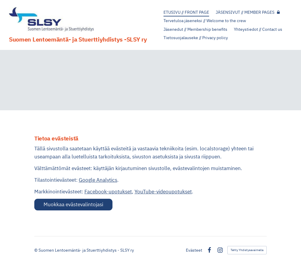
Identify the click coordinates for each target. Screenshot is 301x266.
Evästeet (194, 250)
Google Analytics (98, 180)
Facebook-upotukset (108, 191)
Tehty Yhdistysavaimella (247, 250)
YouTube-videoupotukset (163, 191)
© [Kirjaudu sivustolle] (36, 250)
